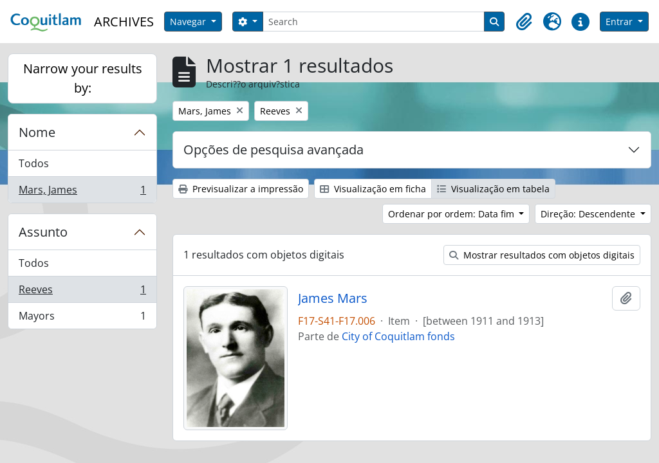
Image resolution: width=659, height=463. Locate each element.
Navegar (189, 21)
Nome (37, 132)
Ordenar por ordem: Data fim (452, 214)
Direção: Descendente (589, 214)
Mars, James (82, 192)
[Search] (374, 22)
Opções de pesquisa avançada (273, 149)
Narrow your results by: (82, 78)
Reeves (82, 292)
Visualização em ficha (373, 189)
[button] (524, 22)
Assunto (43, 232)
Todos (34, 163)
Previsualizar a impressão (240, 189)
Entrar (620, 21)
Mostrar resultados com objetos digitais (542, 255)
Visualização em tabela (493, 189)
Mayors (82, 318)
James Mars (332, 298)
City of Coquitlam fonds (398, 336)
